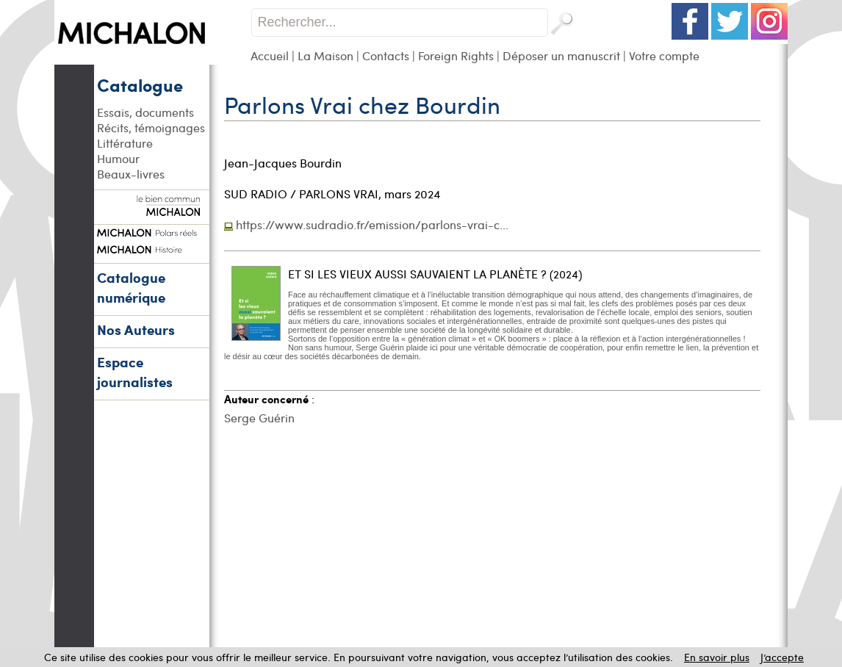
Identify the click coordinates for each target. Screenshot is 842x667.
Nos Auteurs (136, 329)
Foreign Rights (456, 55)
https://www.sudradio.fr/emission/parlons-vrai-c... (372, 224)
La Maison (325, 55)
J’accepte (782, 657)
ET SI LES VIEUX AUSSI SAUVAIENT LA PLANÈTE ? (417, 273)
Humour (118, 158)
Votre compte (664, 55)
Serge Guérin (259, 417)
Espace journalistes (135, 372)
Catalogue (140, 84)
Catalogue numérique (131, 287)
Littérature (125, 143)
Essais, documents (145, 112)
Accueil (270, 55)
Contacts (385, 55)
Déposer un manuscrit (561, 55)
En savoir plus (716, 657)
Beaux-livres (131, 173)
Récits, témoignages (151, 127)
